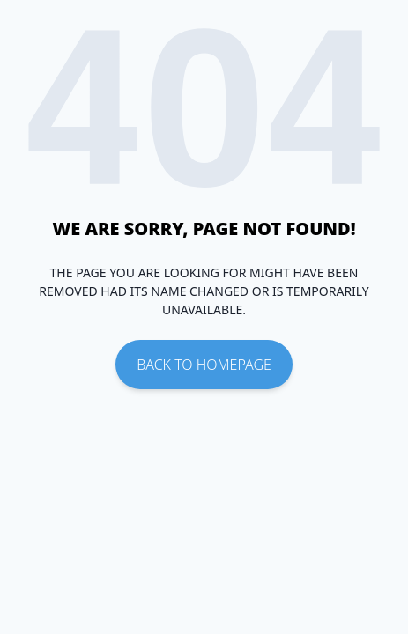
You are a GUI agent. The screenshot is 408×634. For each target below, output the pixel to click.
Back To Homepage (204, 364)
